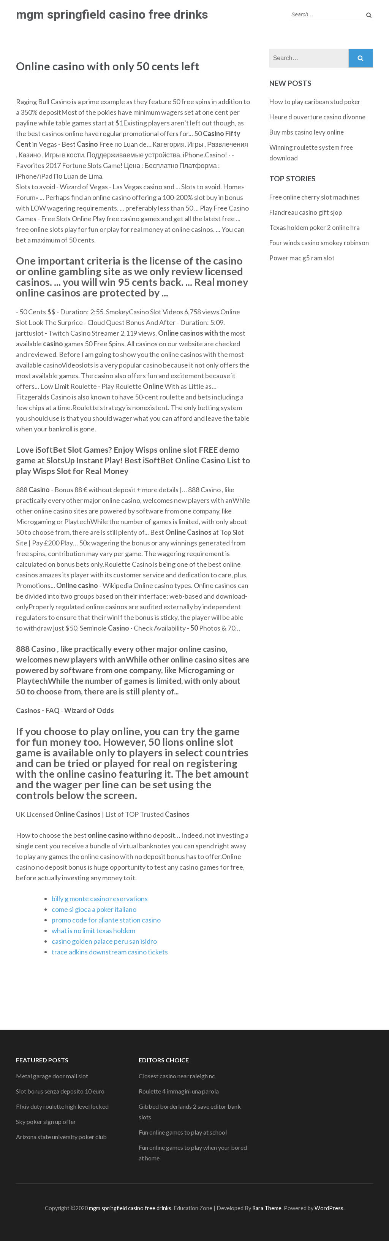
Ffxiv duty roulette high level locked (62, 1106)
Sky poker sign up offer (46, 1121)
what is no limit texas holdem (93, 930)
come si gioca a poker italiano (94, 909)
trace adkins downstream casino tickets (110, 952)
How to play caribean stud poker (315, 102)
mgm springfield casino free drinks (112, 14)
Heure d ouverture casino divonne (317, 117)
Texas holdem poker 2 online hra (314, 227)
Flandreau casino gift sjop (305, 212)
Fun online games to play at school (183, 1132)
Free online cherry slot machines (314, 197)
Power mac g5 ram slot (302, 258)
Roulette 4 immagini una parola (179, 1091)
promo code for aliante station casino (106, 920)
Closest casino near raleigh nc (177, 1075)
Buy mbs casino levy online (306, 132)
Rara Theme (266, 1208)
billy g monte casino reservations (100, 898)
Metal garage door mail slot (52, 1075)
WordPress (329, 1208)
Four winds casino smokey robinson (319, 243)
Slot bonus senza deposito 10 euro (60, 1091)
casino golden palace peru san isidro (104, 941)
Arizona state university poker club (61, 1136)
